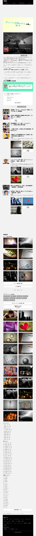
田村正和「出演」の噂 (7, 439)
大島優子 (6, 492)
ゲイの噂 (18, 85)
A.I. (29, 3)
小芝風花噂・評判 (28, 150)
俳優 (7, 519)
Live (14, 3)
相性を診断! (24, 106)
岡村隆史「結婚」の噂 (8, 468)
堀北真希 (6, 481)
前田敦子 (6, 478)
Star (6, 3)
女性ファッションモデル (7, 521)
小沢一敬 (12, 162)
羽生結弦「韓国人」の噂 (8, 463)
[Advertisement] (18, 10)
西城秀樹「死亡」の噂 (8, 449)
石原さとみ (6, 491)
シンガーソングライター (16, 519)
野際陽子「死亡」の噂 (8, 457)
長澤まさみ (6, 502)
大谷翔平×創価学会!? (7, 296)
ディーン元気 (22, 55)
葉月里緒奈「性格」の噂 (7, 431)
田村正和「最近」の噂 (7, 437)
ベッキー (6, 483)
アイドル (10, 519)
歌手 (4, 519)
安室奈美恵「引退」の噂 (8, 446)
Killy (3, 513)
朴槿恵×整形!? (18, 298)
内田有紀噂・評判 (28, 207)
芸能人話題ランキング (18, 509)
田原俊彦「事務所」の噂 (7, 432)
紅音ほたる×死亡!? (12, 298)
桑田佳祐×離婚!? (19, 296)
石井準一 (12, 118)
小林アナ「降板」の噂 (8, 455)
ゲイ (26, 55)
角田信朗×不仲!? (6, 298)
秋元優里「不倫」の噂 (8, 452)
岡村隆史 (6, 500)
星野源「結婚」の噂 (8, 465)
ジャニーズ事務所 (17, 521)
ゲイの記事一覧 (18, 286)
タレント (22, 519)
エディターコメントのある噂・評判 (18, 303)
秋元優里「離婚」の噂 (7, 434)
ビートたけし (7, 494)
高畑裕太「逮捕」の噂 (8, 444)
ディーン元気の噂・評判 (18, 283)
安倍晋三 (6, 489)
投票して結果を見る (18, 102)
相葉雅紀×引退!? (24, 298)
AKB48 (23, 521)
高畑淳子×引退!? (25, 296)
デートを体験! (19, 106)
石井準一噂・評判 (16, 120)
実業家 (13, 521)
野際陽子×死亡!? (13, 296)
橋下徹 (6, 497)
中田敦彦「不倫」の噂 (8, 471)
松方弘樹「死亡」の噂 (8, 460)
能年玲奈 (6, 505)
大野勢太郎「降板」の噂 (8, 458)
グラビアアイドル (27, 519)
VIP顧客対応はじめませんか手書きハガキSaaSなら (18, 307)
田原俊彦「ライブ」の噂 (7, 426)
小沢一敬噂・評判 (28, 176)
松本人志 (6, 486)
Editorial (21, 3)
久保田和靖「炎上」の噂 (8, 447)
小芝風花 (12, 137)
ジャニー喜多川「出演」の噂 (8, 429)
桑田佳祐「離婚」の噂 (8, 466)
